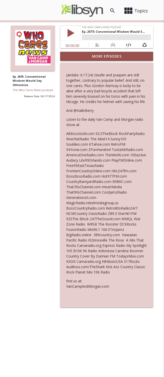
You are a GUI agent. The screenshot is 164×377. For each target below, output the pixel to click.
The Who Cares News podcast (33, 90)
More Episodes (107, 56)
